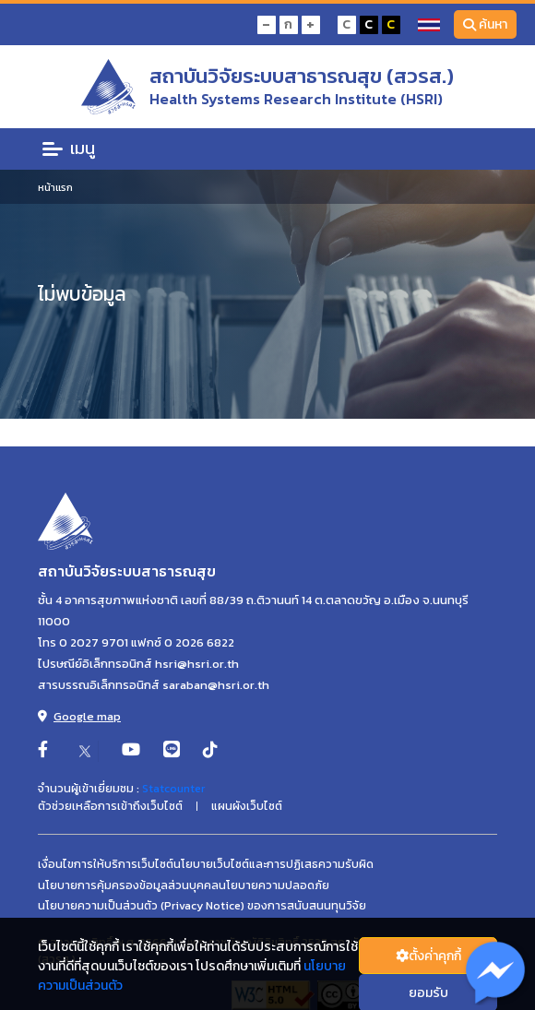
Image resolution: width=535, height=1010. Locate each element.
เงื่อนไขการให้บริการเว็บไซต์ (105, 864)
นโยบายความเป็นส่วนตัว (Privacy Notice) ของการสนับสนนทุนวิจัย (202, 905)
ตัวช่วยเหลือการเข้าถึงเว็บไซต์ (110, 806)
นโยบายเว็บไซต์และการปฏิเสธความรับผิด (273, 864)
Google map (79, 716)
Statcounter (173, 788)
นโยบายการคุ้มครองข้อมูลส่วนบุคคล (128, 885)
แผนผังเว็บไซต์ (246, 806)
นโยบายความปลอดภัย (274, 885)
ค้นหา (485, 24)
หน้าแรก (55, 187)
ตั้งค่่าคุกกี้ (428, 956)
